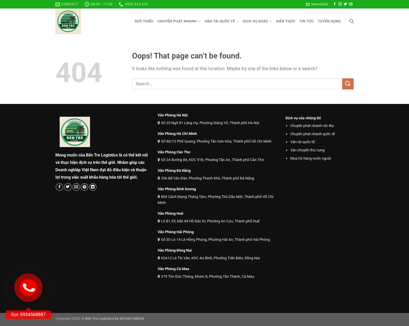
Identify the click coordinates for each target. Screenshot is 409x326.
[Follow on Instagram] (340, 4)
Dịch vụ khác (257, 21)
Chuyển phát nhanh (179, 21)
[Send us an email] (350, 4)
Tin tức (306, 21)
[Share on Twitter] (68, 187)
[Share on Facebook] (59, 187)
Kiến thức (285, 21)
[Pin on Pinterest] (84, 187)
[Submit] (348, 83)
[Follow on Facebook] (334, 4)
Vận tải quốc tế (221, 21)
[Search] (351, 21)
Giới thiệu (143, 21)
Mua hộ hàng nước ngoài (310, 158)
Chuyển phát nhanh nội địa (312, 126)
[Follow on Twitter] (345, 4)
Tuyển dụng (329, 21)
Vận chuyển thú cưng (307, 150)
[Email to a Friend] (76, 187)
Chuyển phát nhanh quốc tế (312, 134)
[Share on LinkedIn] (93, 187)
